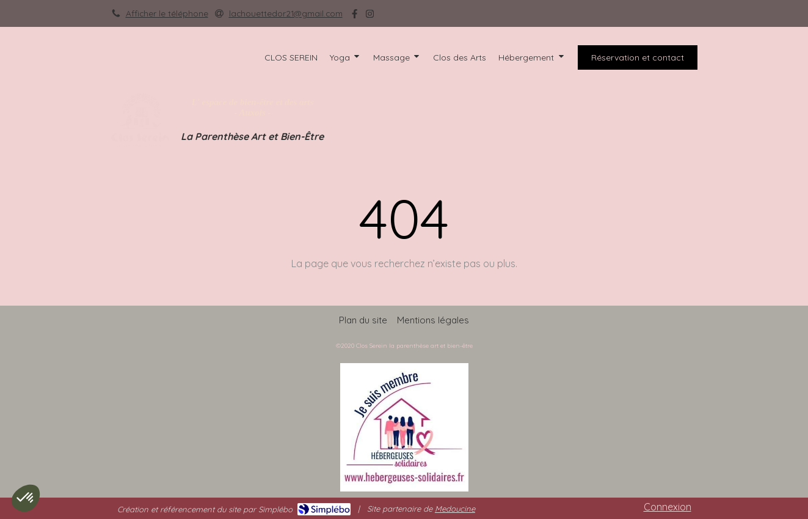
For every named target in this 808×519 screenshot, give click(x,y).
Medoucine (455, 508)
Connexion (667, 507)
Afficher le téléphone (167, 13)
